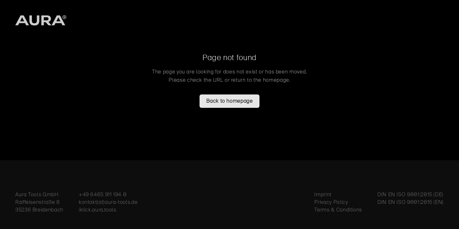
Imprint (322, 194)
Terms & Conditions (338, 209)
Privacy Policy (331, 202)
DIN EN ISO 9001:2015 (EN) (410, 202)
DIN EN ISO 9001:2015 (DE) (410, 194)
